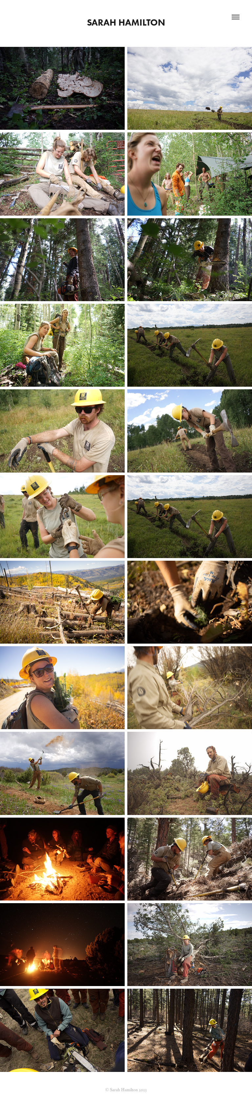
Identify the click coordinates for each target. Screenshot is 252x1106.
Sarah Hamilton (126, 22)
